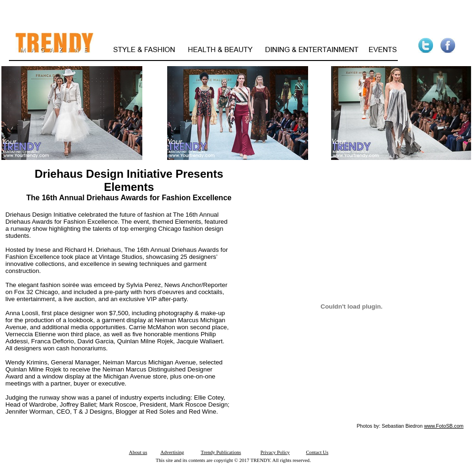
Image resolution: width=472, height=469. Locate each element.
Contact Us (317, 452)
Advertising (172, 452)
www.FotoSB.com (444, 426)
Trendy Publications (221, 452)
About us (138, 452)
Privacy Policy (275, 452)
